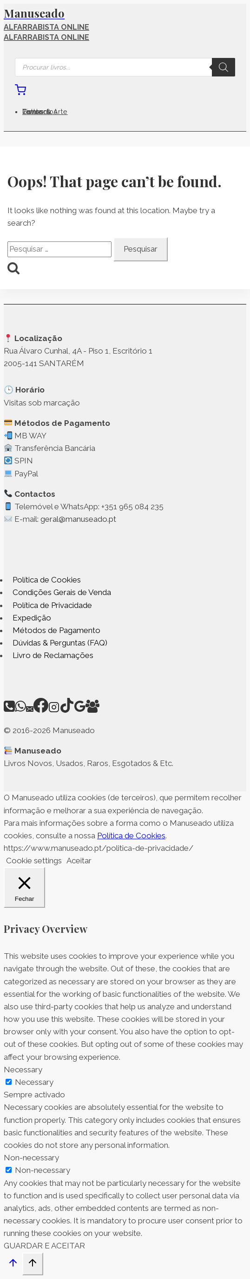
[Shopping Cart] (20, 92)
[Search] (223, 67)
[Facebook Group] (92, 710)
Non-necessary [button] (31, 1157)
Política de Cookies (47, 579)
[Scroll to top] (13, 1265)
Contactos (40, 111)
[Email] (29, 710)
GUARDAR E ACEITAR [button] (44, 1245)
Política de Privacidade (52, 605)
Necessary (34, 1082)
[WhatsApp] (20, 710)
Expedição (32, 617)
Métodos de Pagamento (56, 630)
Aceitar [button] (79, 860)
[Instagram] (53, 710)
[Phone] (9, 710)
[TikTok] (66, 710)
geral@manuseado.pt (78, 519)
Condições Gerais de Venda (62, 592)
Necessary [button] (23, 1069)
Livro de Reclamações (53, 655)
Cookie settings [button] (34, 860)
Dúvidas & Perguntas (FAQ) (60, 642)
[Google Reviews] (80, 710)
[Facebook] (40, 710)
